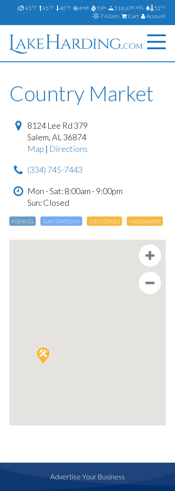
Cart (130, 16)
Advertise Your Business (87, 476)
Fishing (22, 221)
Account (153, 16)
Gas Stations (61, 221)
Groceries (104, 221)
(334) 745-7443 (55, 169)
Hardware (145, 221)
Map (35, 149)
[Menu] (156, 42)
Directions (68, 149)
